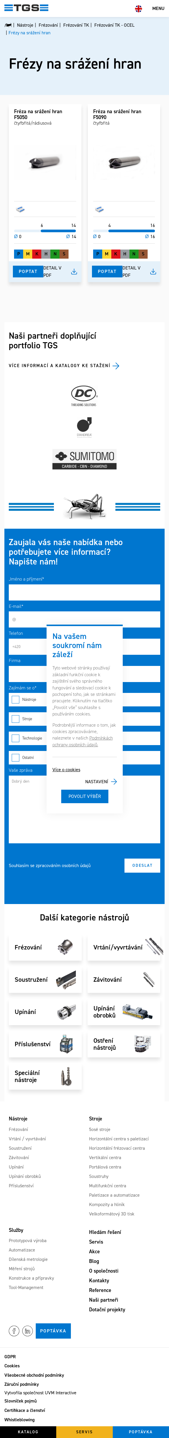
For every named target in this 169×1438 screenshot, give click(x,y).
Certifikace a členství (24, 1410)
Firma (15, 660)
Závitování (19, 1157)
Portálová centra (105, 1167)
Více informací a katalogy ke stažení (59, 366)
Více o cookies (66, 770)
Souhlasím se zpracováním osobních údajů (50, 865)
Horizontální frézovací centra (117, 1148)
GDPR (10, 1357)
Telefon (16, 633)
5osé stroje (99, 1129)
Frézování (18, 1129)
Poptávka (53, 1331)
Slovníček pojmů (20, 1401)
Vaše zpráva (21, 770)
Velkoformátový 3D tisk (111, 1214)
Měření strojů (22, 1269)
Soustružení (20, 1148)
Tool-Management (26, 1287)
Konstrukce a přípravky (31, 1278)
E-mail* (16, 606)
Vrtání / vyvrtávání (27, 1139)
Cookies (12, 1366)
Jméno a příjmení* (26, 579)
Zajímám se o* (23, 688)
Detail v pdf (52, 272)
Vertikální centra (105, 1157)
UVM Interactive (60, 1393)
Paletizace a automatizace (114, 1195)
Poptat (28, 271)
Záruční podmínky (21, 1384)
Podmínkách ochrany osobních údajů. (82, 741)
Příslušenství (21, 1186)
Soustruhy (98, 1176)
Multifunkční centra (107, 1186)
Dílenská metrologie (28, 1259)
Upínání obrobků (25, 1176)
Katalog (28, 1432)
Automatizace (22, 1250)
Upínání (16, 1167)
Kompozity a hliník (107, 1204)
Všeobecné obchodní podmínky (34, 1375)
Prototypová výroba (28, 1240)
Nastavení (96, 782)
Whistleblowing (19, 1420)
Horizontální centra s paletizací (119, 1139)
